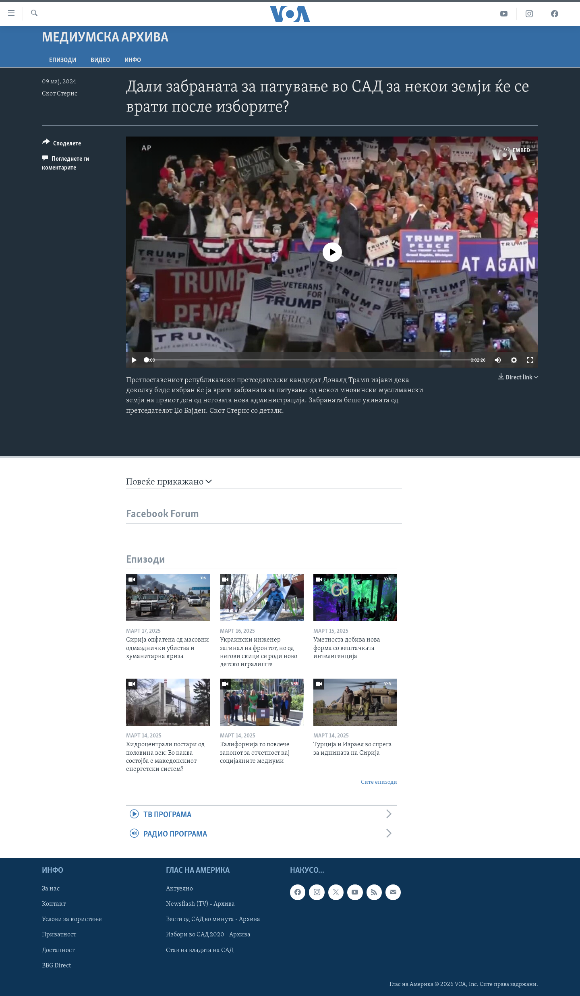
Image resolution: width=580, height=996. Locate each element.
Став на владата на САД (199, 950)
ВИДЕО (100, 60)
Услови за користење (72, 919)
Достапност (58, 950)
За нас (51, 889)
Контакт (54, 904)
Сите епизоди (379, 782)
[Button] (61, 145)
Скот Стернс (59, 94)
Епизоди (62, 60)
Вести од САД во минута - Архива (213, 919)
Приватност (59, 935)
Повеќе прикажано (169, 482)
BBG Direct (56, 965)
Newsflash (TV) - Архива (200, 904)
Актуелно (179, 889)
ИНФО (132, 60)
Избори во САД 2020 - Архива (208, 935)
